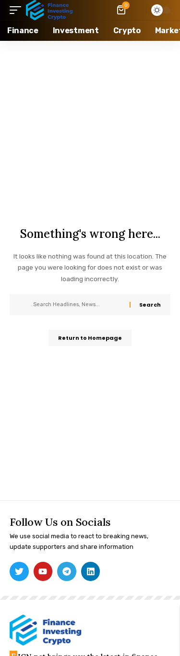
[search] (137, 9)
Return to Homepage (90, 338)
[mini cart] (122, 10)
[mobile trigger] (18, 10)
